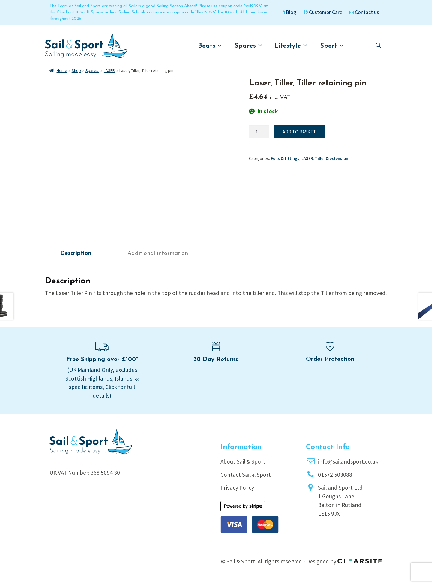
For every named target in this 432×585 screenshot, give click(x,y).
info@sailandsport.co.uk (348, 461)
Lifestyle (290, 45)
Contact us (364, 12)
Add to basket (299, 132)
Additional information (158, 253)
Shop (76, 70)
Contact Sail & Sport (245, 474)
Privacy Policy (237, 487)
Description (75, 253)
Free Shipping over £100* (102, 360)
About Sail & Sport (243, 461)
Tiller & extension (331, 158)
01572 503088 (335, 474)
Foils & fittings (285, 158)
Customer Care (323, 12)
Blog (288, 12)
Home (62, 70)
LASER (109, 70)
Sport (332, 45)
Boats (210, 45)
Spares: (92, 70)
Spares (248, 45)
